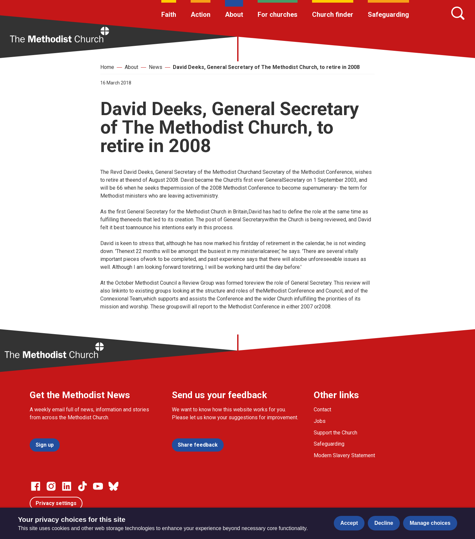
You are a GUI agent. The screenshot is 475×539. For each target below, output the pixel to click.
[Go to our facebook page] (36, 486)
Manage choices (430, 523)
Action (200, 14)
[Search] (457, 13)
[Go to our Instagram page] (51, 486)
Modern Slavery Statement (344, 455)
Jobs (320, 421)
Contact (322, 409)
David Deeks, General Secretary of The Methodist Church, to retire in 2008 (266, 67)
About (234, 14)
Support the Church (335, 432)
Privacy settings (56, 503)
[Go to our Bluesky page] (113, 486)
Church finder (332, 14)
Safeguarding (388, 14)
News (155, 67)
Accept (349, 523)
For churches (278, 14)
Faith (168, 14)
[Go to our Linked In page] (67, 486)
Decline (383, 523)
